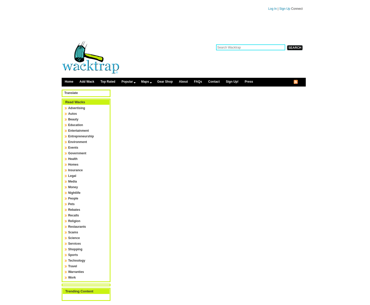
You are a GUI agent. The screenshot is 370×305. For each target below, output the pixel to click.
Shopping (75, 249)
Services (74, 243)
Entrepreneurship (81, 136)
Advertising (76, 108)
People (73, 198)
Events (73, 147)
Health (73, 159)
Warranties (76, 272)
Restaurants (77, 226)
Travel (72, 266)
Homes (73, 164)
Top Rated (107, 81)
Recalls (73, 215)
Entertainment (78, 130)
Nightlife (74, 193)
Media (72, 181)
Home (69, 81)
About (183, 81)
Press (249, 81)
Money (73, 187)
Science (74, 238)
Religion (74, 221)
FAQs (198, 81)
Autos (72, 114)
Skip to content (183, 2)
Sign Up (285, 9)
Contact (214, 81)
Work (72, 277)
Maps (145, 81)
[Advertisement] (183, 27)
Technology (76, 260)
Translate (71, 93)
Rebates (74, 210)
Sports (73, 255)
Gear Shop (165, 81)
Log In (272, 9)
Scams (73, 232)
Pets (71, 204)
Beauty (73, 119)
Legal (72, 176)
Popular (127, 81)
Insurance (75, 170)
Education (75, 125)
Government (77, 153)
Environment (77, 142)
